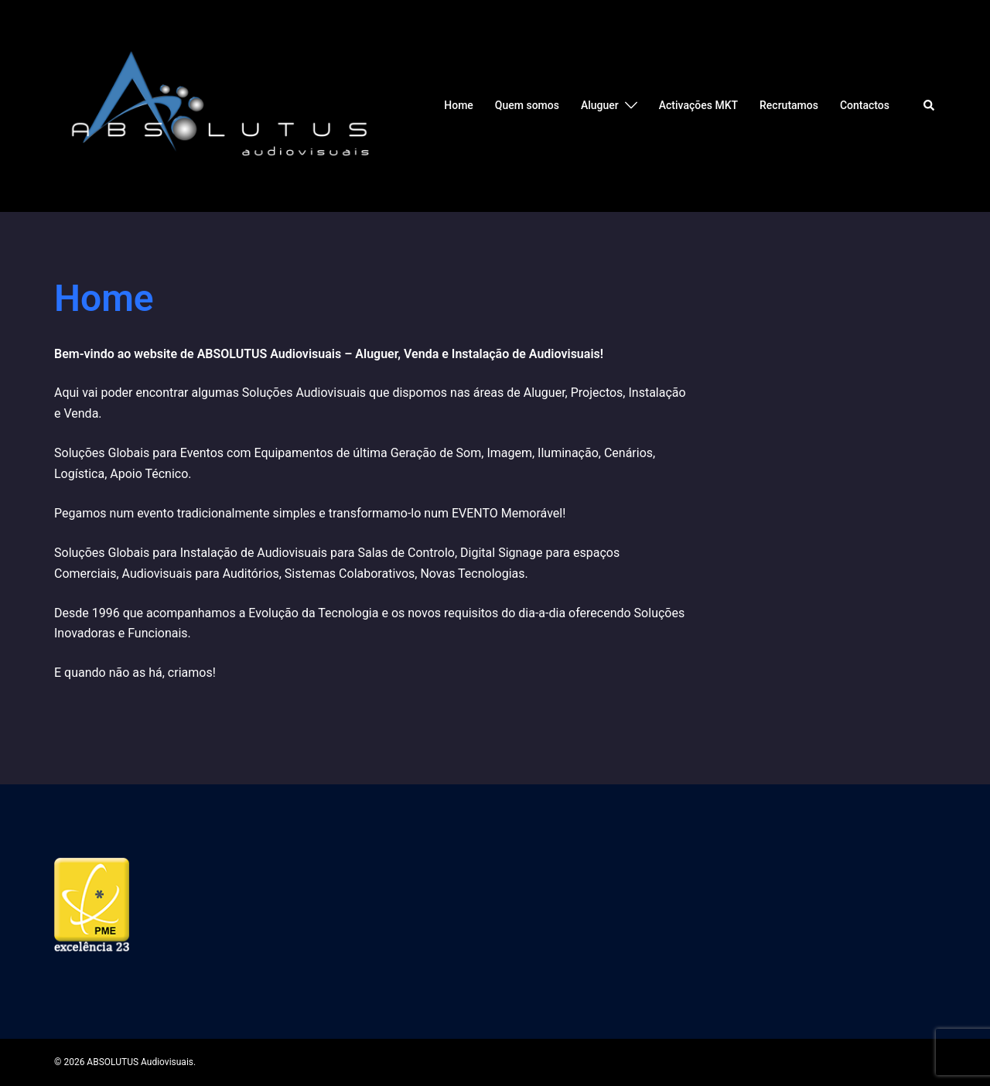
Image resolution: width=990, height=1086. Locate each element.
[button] (929, 106)
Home (458, 105)
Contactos (864, 105)
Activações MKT (698, 105)
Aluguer (600, 105)
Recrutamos (789, 105)
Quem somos (527, 105)
